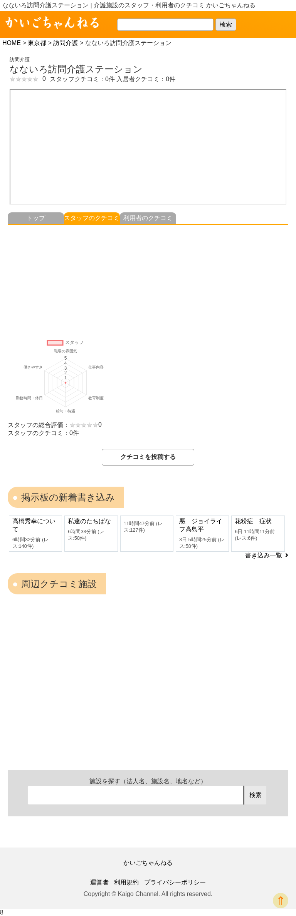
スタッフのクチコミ (91, 218)
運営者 (99, 882)
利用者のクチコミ (148, 218)
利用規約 (126, 882)
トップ (36, 218)
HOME (11, 43)
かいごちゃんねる (148, 862)
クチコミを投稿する (148, 457)
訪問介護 (65, 43)
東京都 (37, 43)
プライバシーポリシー (175, 882)
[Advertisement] (148, 279)
